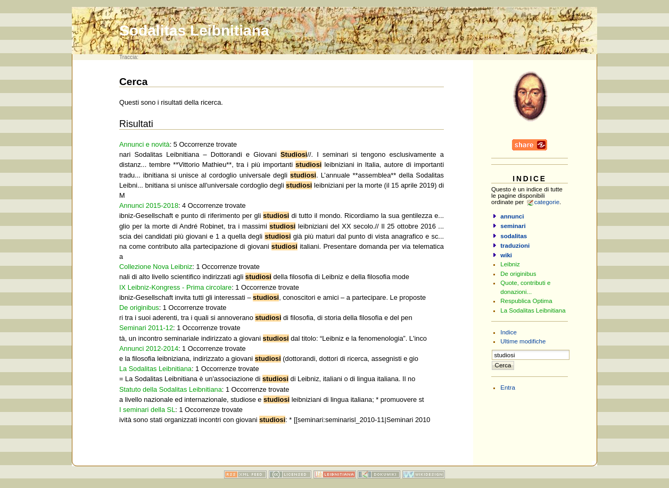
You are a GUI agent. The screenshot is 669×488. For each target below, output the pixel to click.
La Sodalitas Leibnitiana (155, 369)
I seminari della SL (147, 410)
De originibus (139, 308)
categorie (546, 202)
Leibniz (510, 264)
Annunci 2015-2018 (148, 205)
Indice (508, 332)
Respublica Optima (526, 301)
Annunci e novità (144, 144)
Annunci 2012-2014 (148, 348)
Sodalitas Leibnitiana (194, 30)
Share (529, 144)
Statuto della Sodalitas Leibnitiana (170, 389)
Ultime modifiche (523, 341)
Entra (507, 387)
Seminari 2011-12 (146, 328)
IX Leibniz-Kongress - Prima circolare (175, 287)
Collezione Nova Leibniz (155, 267)
